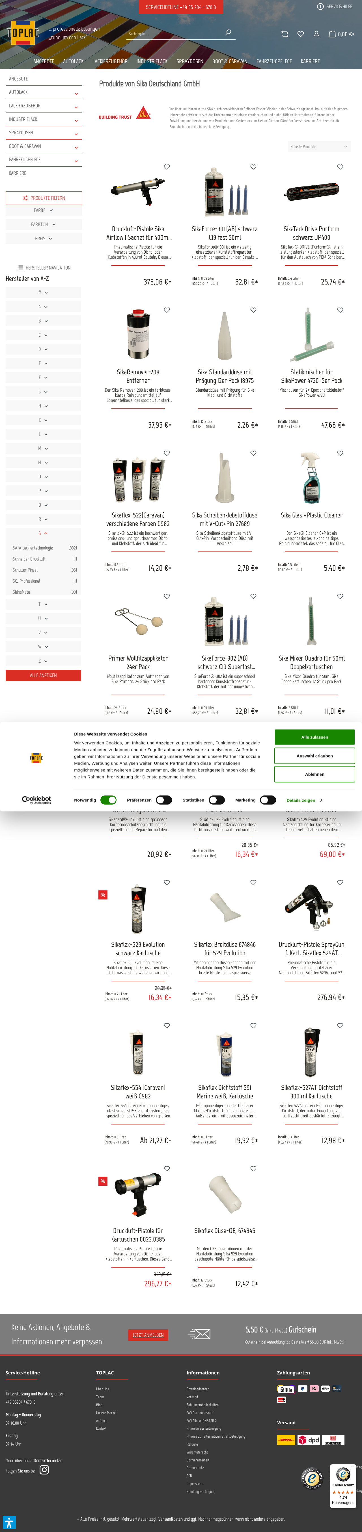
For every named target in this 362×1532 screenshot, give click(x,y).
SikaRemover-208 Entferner (138, 376)
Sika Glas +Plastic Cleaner (311, 515)
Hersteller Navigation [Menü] (44, 268)
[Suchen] (226, 32)
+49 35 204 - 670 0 (198, 7)
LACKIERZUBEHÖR (44, 105)
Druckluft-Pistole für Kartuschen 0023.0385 (138, 1234)
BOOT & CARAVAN (44, 146)
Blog (99, 1404)
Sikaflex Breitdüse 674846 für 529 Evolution (225, 948)
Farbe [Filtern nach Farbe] (44, 210)
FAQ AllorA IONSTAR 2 (202, 1420)
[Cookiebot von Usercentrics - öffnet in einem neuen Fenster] (36, 1521)
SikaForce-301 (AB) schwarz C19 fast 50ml (225, 232)
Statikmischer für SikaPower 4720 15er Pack (311, 376)
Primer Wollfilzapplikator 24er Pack (138, 662)
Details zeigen (300, 1520)
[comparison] (279, 34)
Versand (192, 1397)
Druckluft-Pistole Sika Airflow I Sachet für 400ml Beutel (138, 232)
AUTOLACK (44, 92)
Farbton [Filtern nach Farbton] (44, 224)
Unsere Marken (106, 1412)
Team (100, 1397)
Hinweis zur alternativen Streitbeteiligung (216, 1436)
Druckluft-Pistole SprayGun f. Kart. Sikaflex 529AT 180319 (311, 948)
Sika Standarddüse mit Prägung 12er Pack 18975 (225, 376)
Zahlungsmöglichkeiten (203, 1404)
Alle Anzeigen (43, 675)
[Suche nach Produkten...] (173, 33)
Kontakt (101, 1428)
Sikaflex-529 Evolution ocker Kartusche (225, 805)
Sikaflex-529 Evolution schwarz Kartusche (138, 948)
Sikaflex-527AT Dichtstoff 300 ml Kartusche (311, 1091)
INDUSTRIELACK (44, 119)
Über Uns (102, 1389)
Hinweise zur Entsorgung (204, 1428)
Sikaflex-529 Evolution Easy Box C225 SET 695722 (311, 805)
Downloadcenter (198, 1389)
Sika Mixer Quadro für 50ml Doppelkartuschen (312, 662)
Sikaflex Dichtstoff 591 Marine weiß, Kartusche (225, 1091)
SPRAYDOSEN (44, 132)
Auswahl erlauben (315, 1476)
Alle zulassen (314, 1457)
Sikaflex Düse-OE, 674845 (224, 1230)
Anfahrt (101, 1420)
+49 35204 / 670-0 (20, 1402)
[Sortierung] (319, 146)
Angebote (18, 79)
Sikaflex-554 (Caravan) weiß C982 (138, 1091)
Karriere (17, 173)
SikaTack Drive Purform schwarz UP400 (311, 232)
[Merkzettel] (295, 34)
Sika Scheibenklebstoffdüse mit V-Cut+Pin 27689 (224, 519)
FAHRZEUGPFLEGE (44, 159)
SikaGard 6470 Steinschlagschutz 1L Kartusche (138, 805)
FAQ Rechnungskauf (200, 1412)
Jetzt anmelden (148, 1335)
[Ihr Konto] (311, 34)
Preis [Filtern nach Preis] (44, 238)
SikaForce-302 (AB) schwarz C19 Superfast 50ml (225, 662)
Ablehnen (314, 1494)
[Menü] (353, 1467)
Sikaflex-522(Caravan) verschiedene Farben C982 (138, 519)
